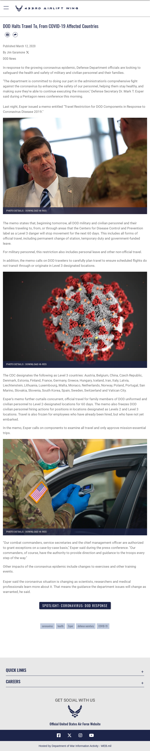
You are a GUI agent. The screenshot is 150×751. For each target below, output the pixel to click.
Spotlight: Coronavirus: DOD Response (74, 605)
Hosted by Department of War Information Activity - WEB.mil (75, 745)
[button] (6, 8)
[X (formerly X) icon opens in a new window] (69, 735)
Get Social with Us (75, 700)
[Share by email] (15, 34)
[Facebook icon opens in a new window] (59, 735)
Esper (70, 626)
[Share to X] (27, 52)
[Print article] (7, 34)
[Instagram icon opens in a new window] (80, 735)
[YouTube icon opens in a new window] (91, 735)
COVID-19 (103, 626)
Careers (13, 681)
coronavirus (47, 626)
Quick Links (16, 670)
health (60, 626)
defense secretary (86, 626)
